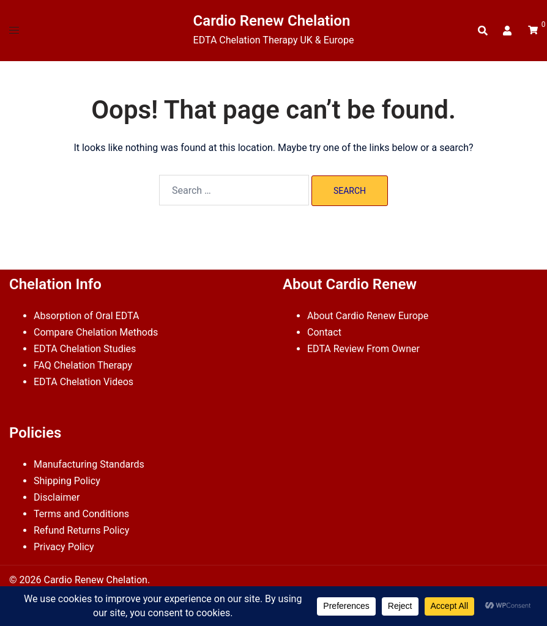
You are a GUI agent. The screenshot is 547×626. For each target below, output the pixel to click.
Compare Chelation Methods (96, 332)
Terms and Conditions (81, 514)
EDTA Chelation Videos (83, 382)
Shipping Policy (67, 481)
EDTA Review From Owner (363, 349)
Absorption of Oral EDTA (86, 316)
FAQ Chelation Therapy (83, 365)
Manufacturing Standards (89, 464)
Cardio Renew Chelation (272, 20)
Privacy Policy (64, 547)
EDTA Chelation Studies (85, 349)
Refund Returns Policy (81, 530)
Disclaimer (57, 497)
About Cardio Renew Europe (367, 316)
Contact (324, 332)
